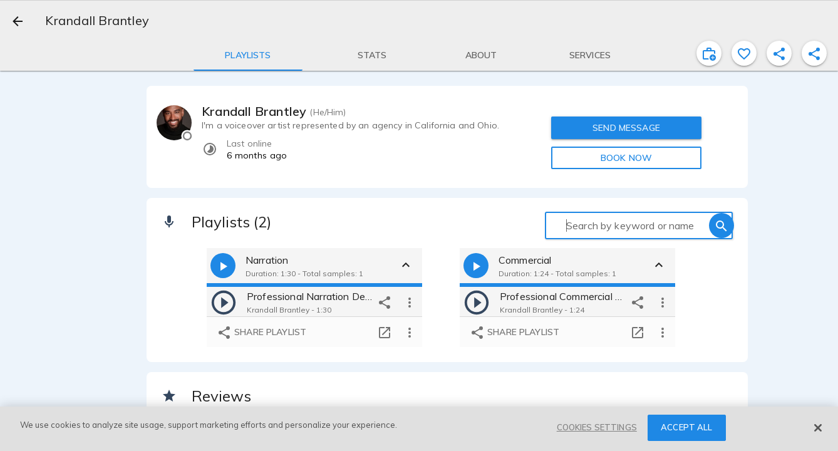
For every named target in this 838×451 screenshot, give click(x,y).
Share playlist (261, 332)
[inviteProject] (709, 53)
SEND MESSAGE (626, 127)
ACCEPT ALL (686, 427)
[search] (721, 225)
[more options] (409, 301)
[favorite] (744, 53)
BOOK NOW (626, 157)
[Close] (818, 428)
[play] (223, 302)
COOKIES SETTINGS (597, 427)
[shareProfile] (779, 53)
